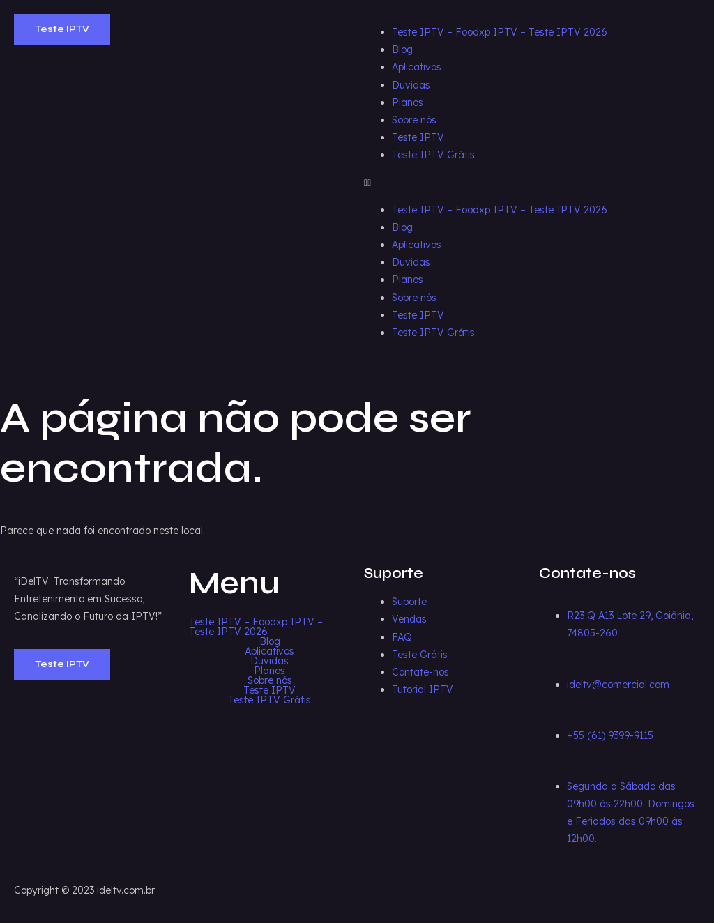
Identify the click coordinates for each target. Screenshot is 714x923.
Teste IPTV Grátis (433, 154)
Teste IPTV (418, 137)
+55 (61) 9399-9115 (610, 735)
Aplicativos (416, 67)
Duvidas (411, 85)
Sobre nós (414, 120)
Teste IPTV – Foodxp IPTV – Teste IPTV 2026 (499, 32)
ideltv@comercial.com (618, 684)
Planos (407, 102)
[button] (532, 183)
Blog (402, 49)
